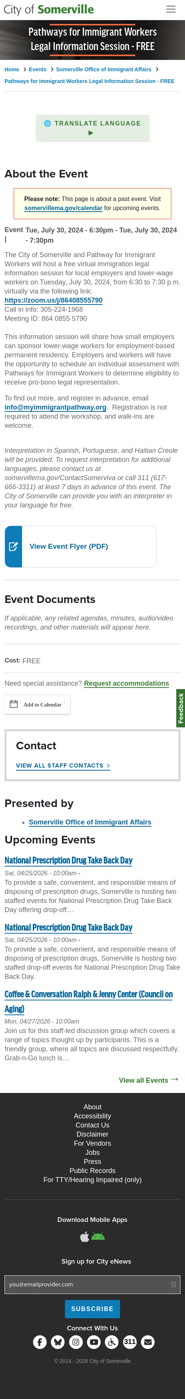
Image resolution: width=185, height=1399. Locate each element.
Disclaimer (92, 1134)
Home (12, 69)
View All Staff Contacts (60, 765)
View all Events (143, 1080)
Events (37, 69)
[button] (93, 128)
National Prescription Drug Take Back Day (68, 861)
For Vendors (92, 1143)
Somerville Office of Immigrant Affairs (104, 69)
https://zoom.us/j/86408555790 (54, 300)
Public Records (92, 1170)
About (92, 1107)
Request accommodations (126, 683)
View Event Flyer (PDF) (69, 546)
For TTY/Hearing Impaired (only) (92, 1180)
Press (92, 1161)
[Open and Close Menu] (171, 9)
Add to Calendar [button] (43, 705)
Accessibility (92, 1116)
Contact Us (92, 1125)
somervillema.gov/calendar (63, 208)
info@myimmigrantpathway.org (55, 407)
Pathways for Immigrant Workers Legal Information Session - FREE (89, 81)
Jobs (92, 1152)
